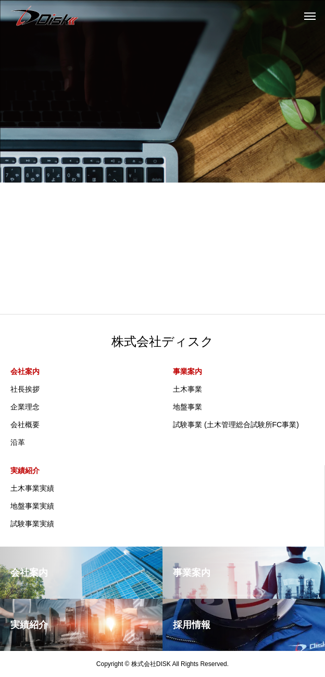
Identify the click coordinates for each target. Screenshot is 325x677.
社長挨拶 (25, 389)
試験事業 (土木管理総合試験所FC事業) (236, 424)
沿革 (17, 442)
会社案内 (25, 371)
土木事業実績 (32, 488)
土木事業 (187, 389)
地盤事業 (187, 407)
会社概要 (25, 424)
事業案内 (187, 371)
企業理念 (25, 407)
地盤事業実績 (32, 506)
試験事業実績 (32, 523)
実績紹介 (25, 470)
